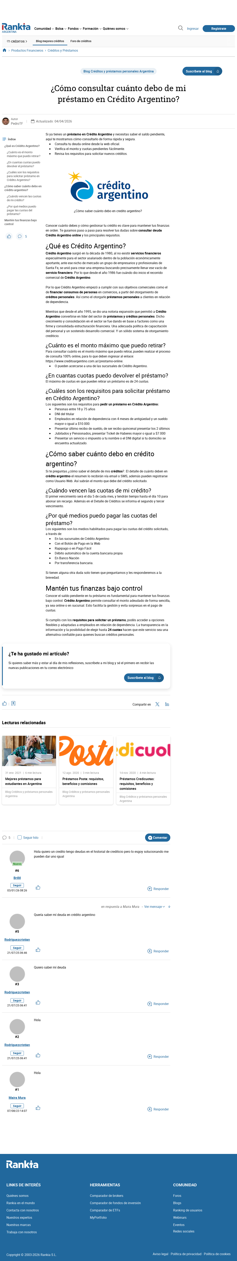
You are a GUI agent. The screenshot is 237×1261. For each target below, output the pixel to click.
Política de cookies (217, 1254)
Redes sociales (183, 1232)
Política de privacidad (186, 1254)
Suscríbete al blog (204, 71)
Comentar (157, 837)
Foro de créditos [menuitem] (81, 41)
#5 (17, 932)
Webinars (179, 1218)
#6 (17, 870)
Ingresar (193, 28)
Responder (158, 889)
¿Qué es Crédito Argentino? (22, 145)
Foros (177, 1196)
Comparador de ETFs (105, 1211)
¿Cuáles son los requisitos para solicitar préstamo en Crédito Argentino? (23, 176)
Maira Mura (17, 1098)
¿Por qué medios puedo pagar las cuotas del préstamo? (21, 210)
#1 (17, 1090)
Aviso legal (160, 1254)
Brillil (17, 878)
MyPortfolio (98, 1218)
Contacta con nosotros (22, 1211)
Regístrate (218, 28)
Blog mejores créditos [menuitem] (50, 41)
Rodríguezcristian (17, 940)
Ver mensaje (154, 907)
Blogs (177, 1203)
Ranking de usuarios (187, 1211)
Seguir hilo (28, 837)
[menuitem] (44, 28)
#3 (17, 984)
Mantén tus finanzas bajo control (20, 222)
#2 (17, 1037)
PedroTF (17, 123)
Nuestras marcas (18, 1225)
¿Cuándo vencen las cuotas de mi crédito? (24, 198)
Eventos (178, 1225)
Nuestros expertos (19, 1218)
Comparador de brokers (106, 1196)
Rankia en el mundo (20, 1203)
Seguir (17, 886)
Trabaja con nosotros (21, 1232)
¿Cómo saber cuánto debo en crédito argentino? (23, 187)
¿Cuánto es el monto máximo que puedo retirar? (23, 153)
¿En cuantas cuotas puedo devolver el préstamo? (23, 164)
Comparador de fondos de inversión (115, 1203)
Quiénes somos (17, 1196)
